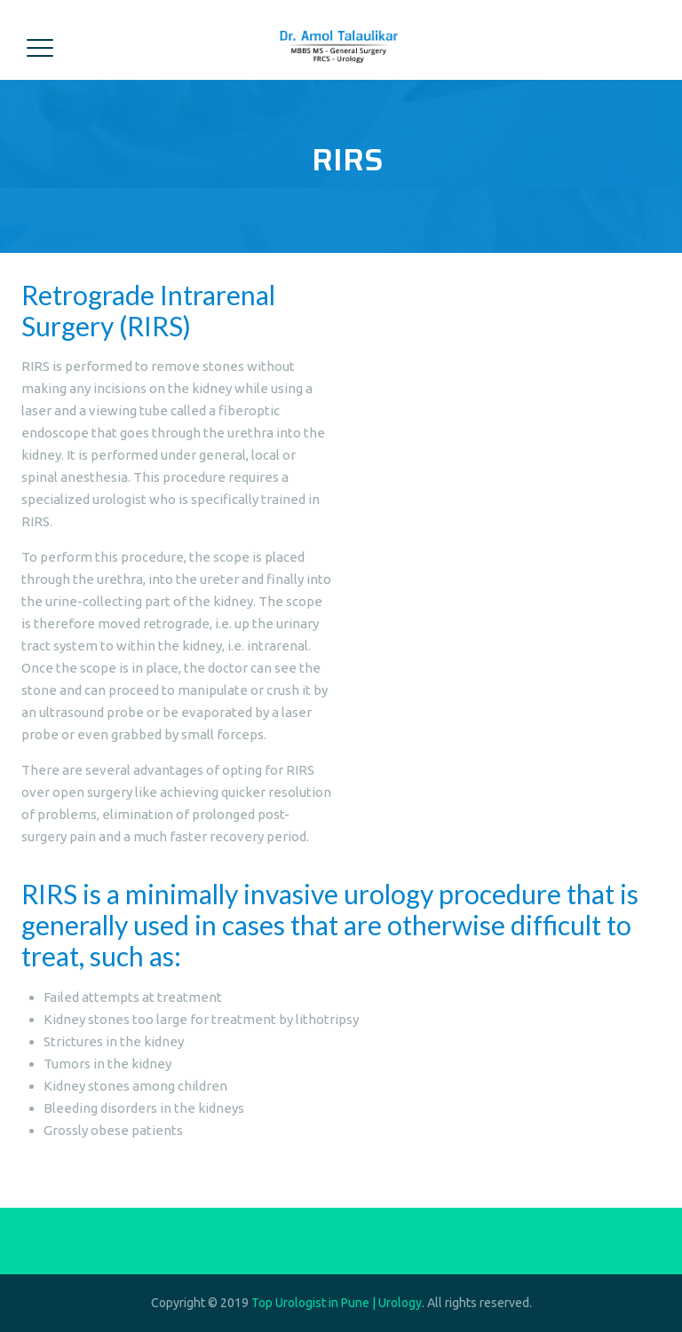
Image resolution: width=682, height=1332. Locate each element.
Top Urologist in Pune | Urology (336, 1303)
